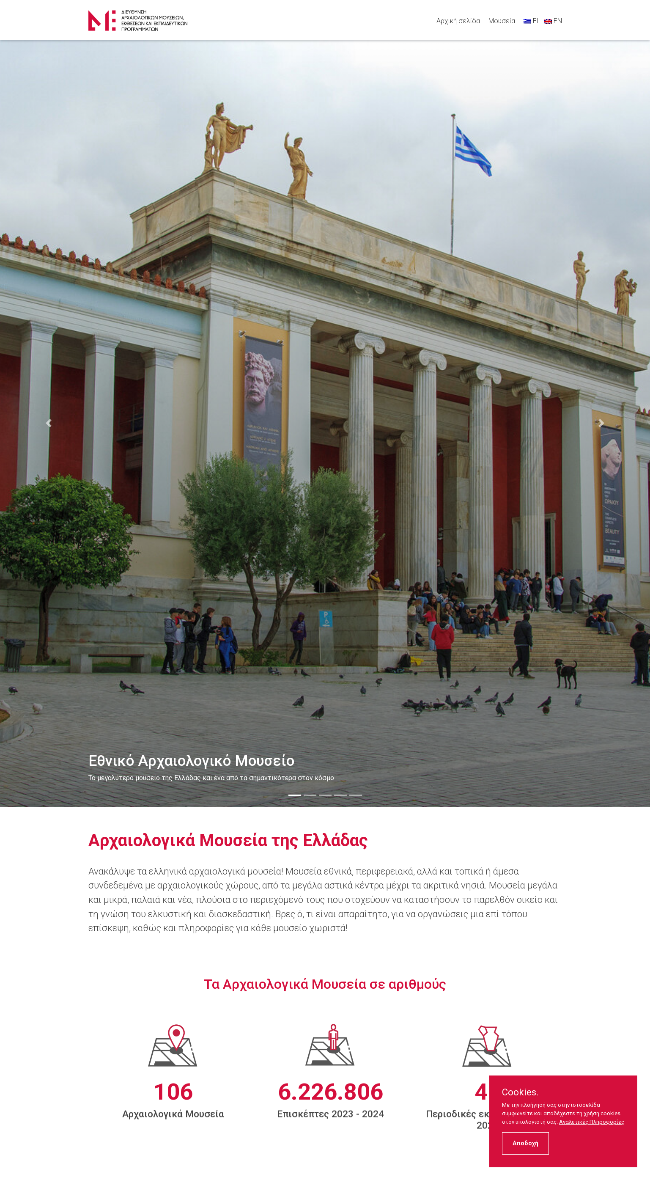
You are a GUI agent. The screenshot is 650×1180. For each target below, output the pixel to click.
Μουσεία (501, 21)
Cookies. (520, 1092)
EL (532, 21)
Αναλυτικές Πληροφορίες (591, 1122)
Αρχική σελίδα (458, 21)
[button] (49, 423)
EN (553, 21)
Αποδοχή (525, 1143)
